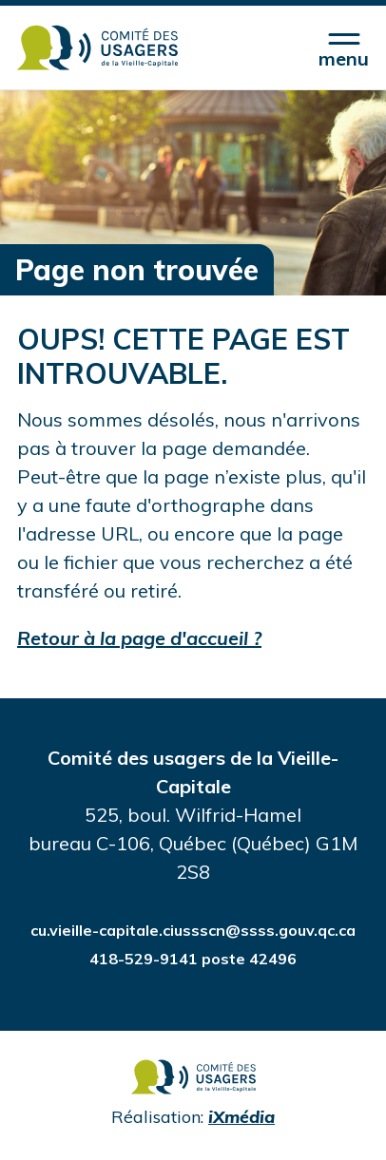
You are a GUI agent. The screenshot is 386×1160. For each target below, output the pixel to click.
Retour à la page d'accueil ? (139, 638)
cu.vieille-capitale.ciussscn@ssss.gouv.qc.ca (193, 930)
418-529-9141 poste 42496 (193, 958)
